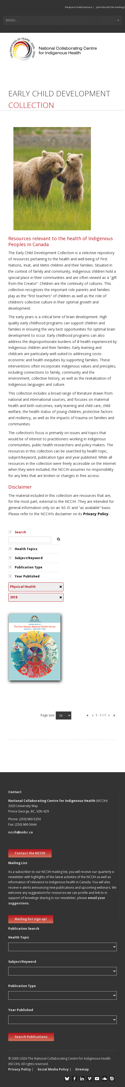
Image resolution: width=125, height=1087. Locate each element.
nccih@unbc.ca (20, 832)
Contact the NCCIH (30, 853)
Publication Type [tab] (28, 567)
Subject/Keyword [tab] (29, 558)
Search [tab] (20, 532)
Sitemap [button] (82, 1069)
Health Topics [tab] (26, 549)
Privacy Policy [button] (19, 1069)
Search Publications (31, 1037)
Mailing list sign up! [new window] (31, 919)
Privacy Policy (95, 513)
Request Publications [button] (78, 7)
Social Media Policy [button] (53, 1069)
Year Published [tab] (27, 576)
